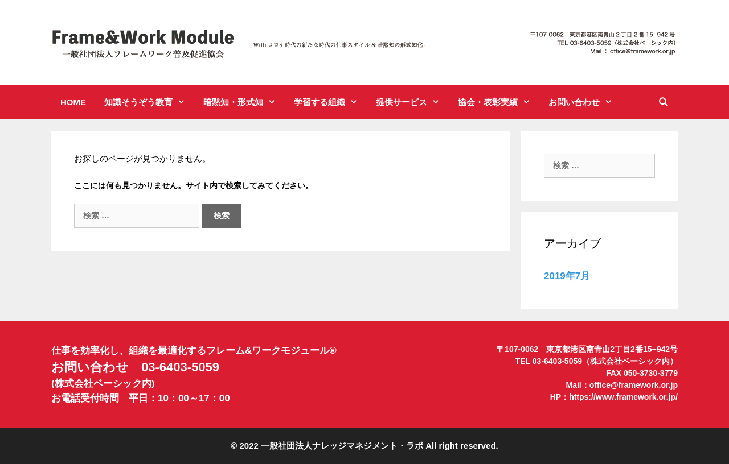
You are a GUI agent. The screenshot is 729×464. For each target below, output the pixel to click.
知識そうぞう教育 (149, 102)
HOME (73, 102)
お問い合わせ (584, 102)
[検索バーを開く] (663, 102)
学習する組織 (330, 102)
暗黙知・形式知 (244, 102)
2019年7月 (567, 276)
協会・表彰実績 (498, 102)
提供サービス (412, 102)
